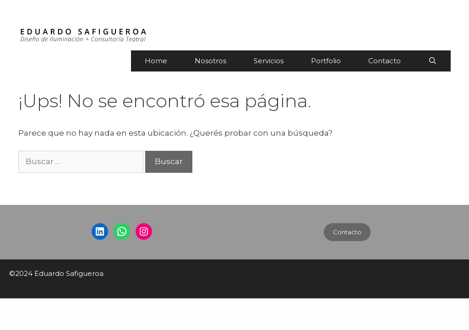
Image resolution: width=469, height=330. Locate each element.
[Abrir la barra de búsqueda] (432, 61)
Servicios (269, 60)
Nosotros (210, 60)
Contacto (384, 60)
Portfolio (326, 60)
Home (156, 60)
